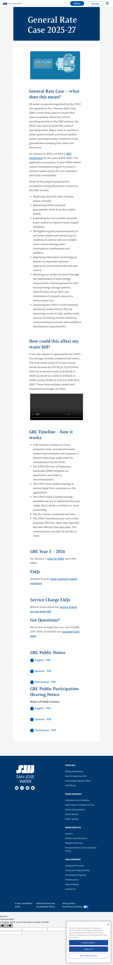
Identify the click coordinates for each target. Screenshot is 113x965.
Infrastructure (72, 879)
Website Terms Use (45, 903)
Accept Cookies (88, 943)
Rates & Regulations (75, 809)
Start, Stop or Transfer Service (79, 804)
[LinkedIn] (27, 788)
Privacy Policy (69, 903)
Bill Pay (77, 3)
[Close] (108, 924)
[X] (33, 788)
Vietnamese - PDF (45, 682)
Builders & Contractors (76, 838)
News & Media (72, 884)
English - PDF (43, 660)
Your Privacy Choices (75, 906)
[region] (88, 942)
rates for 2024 (55, 558)
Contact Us (70, 888)
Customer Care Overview (77, 799)
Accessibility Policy (45, 906)
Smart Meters (72, 814)
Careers (69, 833)
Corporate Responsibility (77, 870)
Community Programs (75, 874)
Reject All (89, 949)
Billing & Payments (74, 771)
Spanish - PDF (43, 671)
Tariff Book (70, 785)
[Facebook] (17, 788)
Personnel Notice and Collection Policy (81, 849)
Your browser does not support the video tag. (56, 407)
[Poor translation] (9, 925)
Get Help (95, 3)
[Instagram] (22, 788)
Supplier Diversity (73, 842)
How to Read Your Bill (75, 775)
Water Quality (71, 818)
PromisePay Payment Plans (78, 780)
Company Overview (74, 865)
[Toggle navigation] (107, 3)
